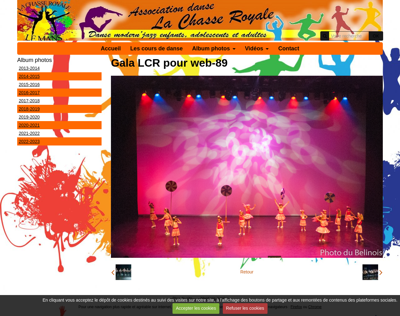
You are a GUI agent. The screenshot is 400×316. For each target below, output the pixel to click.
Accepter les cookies (196, 308)
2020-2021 (29, 125)
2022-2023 (29, 141)
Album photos (211, 48)
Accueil (111, 48)
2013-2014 (29, 68)
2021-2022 (29, 133)
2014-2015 (29, 76)
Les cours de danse (156, 48)
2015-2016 (29, 84)
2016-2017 (29, 92)
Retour (246, 271)
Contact (288, 48)
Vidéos (254, 48)
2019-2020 (29, 117)
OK (376, 35)
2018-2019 (29, 108)
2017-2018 (29, 100)
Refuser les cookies (245, 308)
